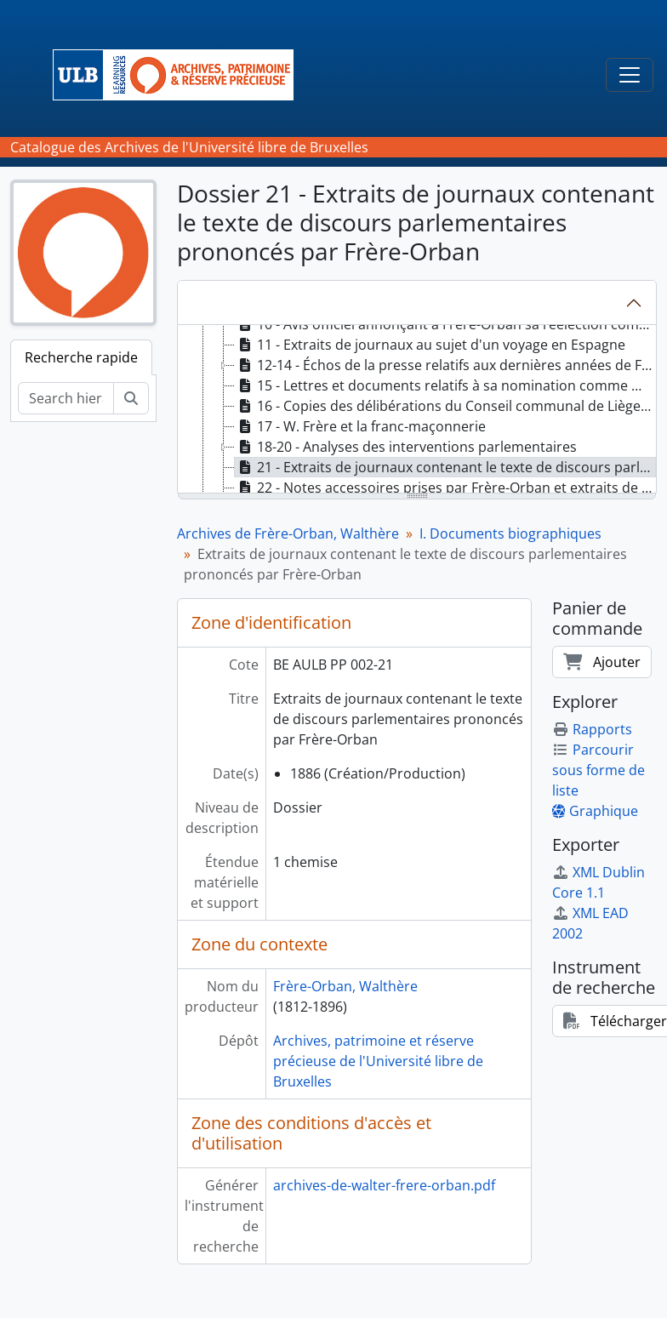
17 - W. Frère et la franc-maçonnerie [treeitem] (360, 426)
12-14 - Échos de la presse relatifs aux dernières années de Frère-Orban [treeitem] (445, 365)
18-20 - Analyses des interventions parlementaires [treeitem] (406, 446)
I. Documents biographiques (510, 533)
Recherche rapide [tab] (81, 357)
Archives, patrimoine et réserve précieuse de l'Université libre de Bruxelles (378, 1061)
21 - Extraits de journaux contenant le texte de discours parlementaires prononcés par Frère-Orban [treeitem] (445, 467)
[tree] (417, 410)
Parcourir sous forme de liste (598, 770)
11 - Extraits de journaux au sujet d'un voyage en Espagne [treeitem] (430, 344)
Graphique (595, 811)
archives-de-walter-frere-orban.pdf (384, 1185)
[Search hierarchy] (66, 398)
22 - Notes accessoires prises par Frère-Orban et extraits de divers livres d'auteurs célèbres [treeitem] (445, 487)
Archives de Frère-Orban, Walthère (288, 533)
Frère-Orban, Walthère (345, 986)
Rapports (592, 729)
